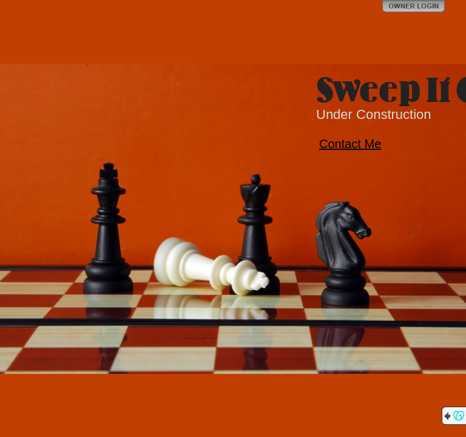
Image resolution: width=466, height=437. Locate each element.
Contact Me (350, 144)
